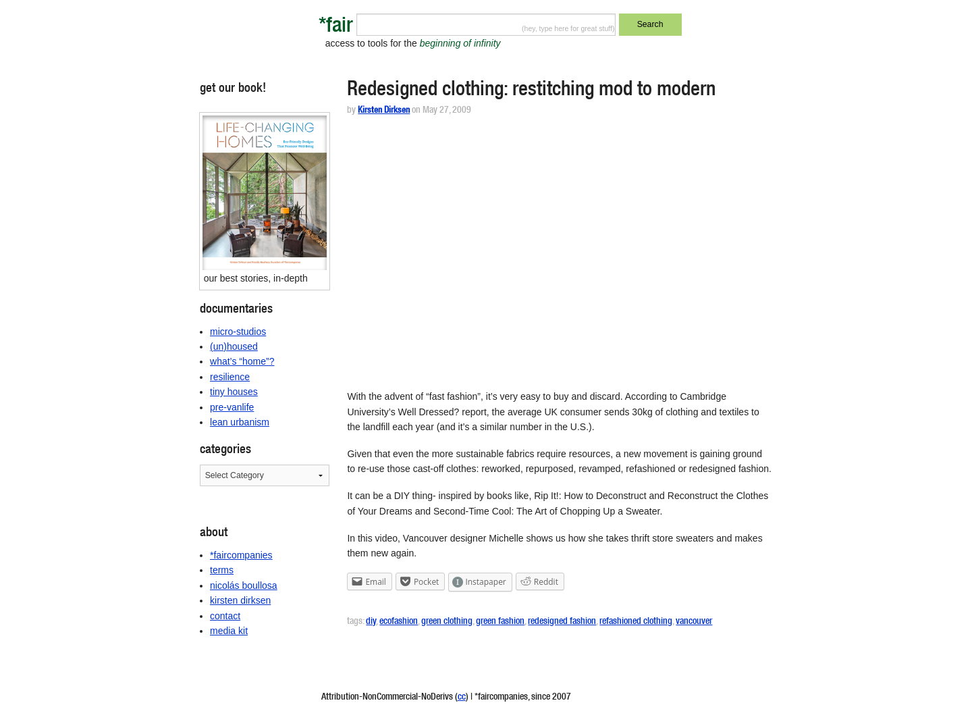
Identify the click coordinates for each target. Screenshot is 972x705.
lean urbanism (239, 422)
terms (222, 570)
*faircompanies (241, 555)
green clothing (447, 622)
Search (650, 24)
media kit (229, 630)
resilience (230, 376)
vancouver (694, 622)
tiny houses (234, 391)
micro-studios (238, 331)
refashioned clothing (635, 622)
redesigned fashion (562, 622)
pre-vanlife (232, 407)
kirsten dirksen (240, 600)
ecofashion (398, 622)
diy (371, 622)
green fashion (500, 622)
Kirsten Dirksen (384, 111)
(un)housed (234, 346)
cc (462, 697)
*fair (336, 27)
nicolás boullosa (243, 585)
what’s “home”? (242, 361)
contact (225, 615)
